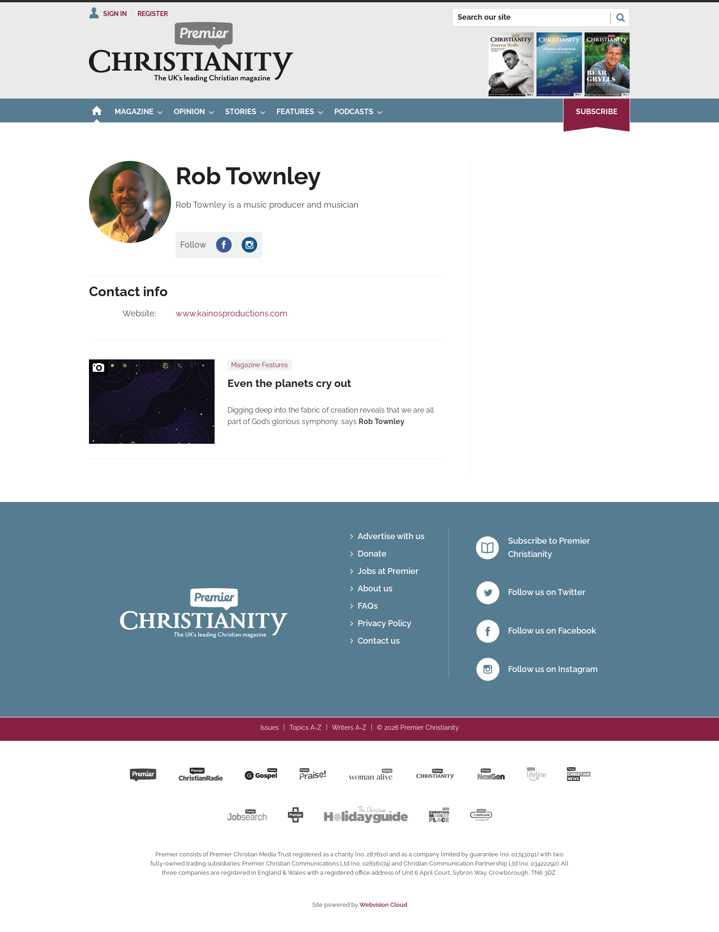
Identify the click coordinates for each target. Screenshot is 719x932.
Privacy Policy (384, 623)
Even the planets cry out (289, 383)
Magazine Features (259, 365)
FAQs (368, 606)
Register (153, 13)
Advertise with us (391, 536)
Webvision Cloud (383, 904)
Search (620, 17)
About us (375, 588)
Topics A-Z (305, 727)
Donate (372, 553)
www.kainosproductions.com (232, 313)
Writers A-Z (349, 727)
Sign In (115, 13)
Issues (269, 727)
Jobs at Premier (388, 571)
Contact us (379, 640)
